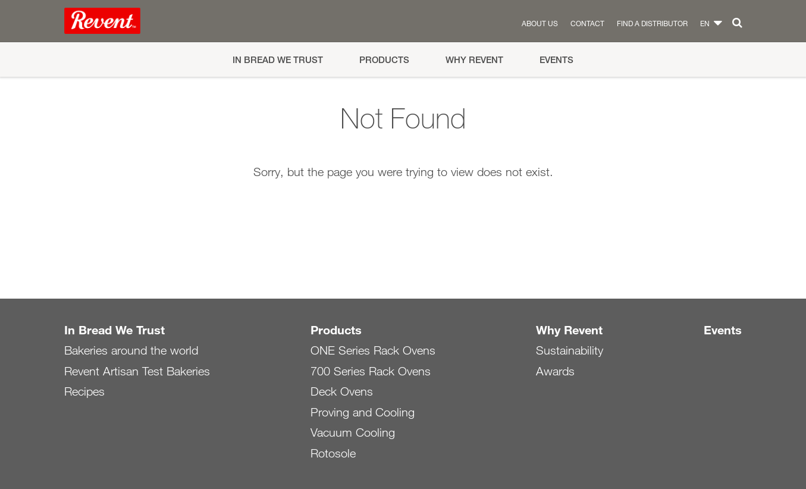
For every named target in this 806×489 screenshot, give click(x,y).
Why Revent (474, 59)
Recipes (84, 391)
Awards (555, 371)
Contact (587, 23)
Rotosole (333, 453)
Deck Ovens (342, 391)
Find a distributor (652, 23)
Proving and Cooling (363, 412)
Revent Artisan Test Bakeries (137, 371)
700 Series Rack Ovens (371, 371)
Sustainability (569, 350)
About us (540, 23)
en (705, 23)
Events (556, 59)
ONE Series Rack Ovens (373, 350)
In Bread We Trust (278, 59)
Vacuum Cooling (353, 432)
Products (384, 59)
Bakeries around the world (131, 350)
